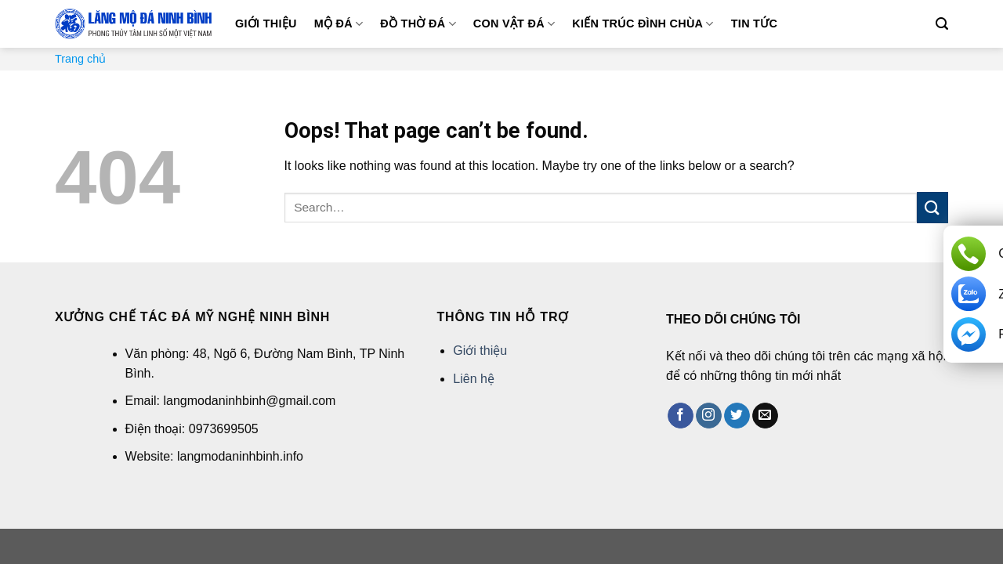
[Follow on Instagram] (709, 416)
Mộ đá (339, 23)
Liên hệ (473, 378)
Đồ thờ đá (417, 23)
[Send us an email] (765, 416)
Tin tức (754, 23)
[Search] (942, 24)
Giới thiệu (266, 23)
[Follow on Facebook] (680, 416)
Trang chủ (80, 58)
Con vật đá (514, 23)
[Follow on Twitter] (737, 416)
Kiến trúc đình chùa (642, 23)
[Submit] (932, 207)
